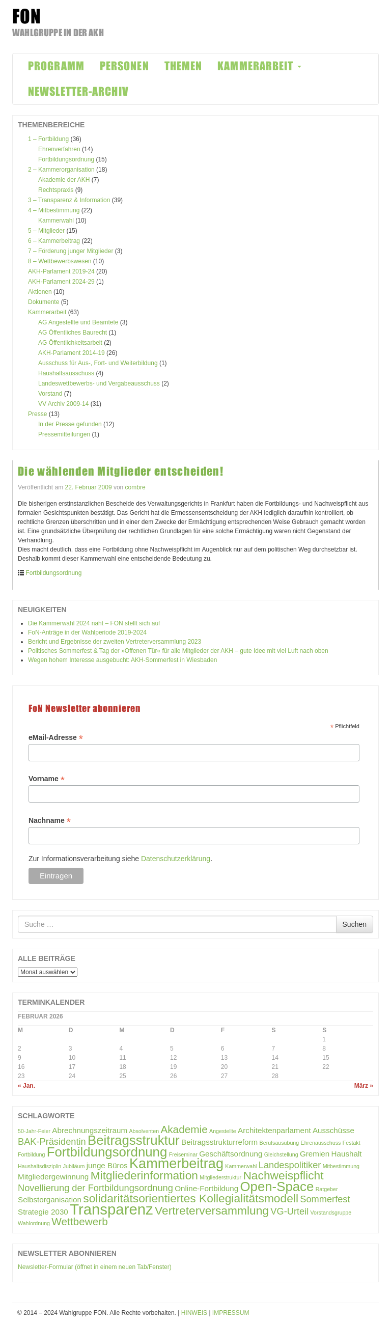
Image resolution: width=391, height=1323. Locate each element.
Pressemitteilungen (64, 434)
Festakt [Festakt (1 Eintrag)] (351, 1143)
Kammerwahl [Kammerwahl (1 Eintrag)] (241, 1166)
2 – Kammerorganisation (61, 169)
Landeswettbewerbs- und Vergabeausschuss (99, 383)
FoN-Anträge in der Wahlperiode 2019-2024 (87, 632)
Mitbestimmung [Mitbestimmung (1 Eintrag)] (341, 1166)
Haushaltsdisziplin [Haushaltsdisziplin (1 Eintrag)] (39, 1166)
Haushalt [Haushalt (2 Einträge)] (346, 1153)
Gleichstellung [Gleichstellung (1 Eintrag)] (281, 1154)
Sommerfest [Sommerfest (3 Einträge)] (325, 1199)
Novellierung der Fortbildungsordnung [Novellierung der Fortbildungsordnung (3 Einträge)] (95, 1187)
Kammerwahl (56, 220)
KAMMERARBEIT (259, 66)
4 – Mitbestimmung (53, 210)
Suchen (355, 924)
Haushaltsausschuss (66, 373)
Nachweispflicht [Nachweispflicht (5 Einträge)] (283, 1175)
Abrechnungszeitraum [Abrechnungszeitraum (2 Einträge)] (89, 1130)
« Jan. (26, 1085)
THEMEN (183, 66)
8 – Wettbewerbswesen (60, 261)
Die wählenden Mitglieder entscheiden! (121, 471)
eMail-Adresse (56, 737)
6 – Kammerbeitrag (54, 240)
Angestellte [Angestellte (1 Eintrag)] (222, 1131)
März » (363, 1085)
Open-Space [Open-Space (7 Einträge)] (277, 1186)
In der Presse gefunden (70, 424)
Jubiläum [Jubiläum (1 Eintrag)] (74, 1166)
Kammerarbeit (47, 312)
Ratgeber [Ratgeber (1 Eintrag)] (327, 1189)
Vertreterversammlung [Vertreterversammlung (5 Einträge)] (212, 1210)
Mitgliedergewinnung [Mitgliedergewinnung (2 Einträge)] (53, 1176)
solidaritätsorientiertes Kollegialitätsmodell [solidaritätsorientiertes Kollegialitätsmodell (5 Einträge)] (190, 1198)
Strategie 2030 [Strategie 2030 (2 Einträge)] (43, 1211)
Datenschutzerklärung (175, 859)
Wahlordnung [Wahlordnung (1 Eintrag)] (34, 1223)
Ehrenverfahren (59, 149)
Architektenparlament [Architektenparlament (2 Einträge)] (274, 1130)
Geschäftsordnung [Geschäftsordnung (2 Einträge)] (230, 1153)
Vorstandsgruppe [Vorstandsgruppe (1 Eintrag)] (331, 1212)
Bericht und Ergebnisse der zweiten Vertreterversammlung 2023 (114, 641)
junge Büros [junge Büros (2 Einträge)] (107, 1165)
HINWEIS (194, 1312)
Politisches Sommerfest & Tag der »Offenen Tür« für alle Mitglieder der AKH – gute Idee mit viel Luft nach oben (178, 650)
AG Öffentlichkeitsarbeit (70, 342)
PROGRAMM (56, 66)
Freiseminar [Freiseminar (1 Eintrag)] (183, 1154)
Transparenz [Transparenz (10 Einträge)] (111, 1209)
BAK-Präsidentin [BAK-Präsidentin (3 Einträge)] (52, 1141)
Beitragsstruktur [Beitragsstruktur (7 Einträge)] (134, 1140)
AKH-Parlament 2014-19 (71, 352)
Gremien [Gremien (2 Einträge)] (314, 1153)
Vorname (47, 779)
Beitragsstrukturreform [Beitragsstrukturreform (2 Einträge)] (219, 1142)
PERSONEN (124, 66)
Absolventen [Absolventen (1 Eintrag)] (144, 1131)
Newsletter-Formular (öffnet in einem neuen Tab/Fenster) (95, 1267)
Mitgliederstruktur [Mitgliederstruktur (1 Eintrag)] (220, 1177)
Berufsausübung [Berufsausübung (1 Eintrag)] (279, 1143)
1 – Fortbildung (48, 139)
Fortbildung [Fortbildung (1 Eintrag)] (31, 1154)
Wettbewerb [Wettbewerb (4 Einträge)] (79, 1221)
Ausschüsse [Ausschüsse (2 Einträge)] (333, 1130)
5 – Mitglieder (46, 230)
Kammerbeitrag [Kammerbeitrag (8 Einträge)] (176, 1163)
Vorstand (50, 393)
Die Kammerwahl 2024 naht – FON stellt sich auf (94, 623)
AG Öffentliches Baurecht (72, 332)
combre (135, 487)
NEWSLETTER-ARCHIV (78, 91)
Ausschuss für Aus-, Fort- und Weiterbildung (98, 363)
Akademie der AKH (64, 179)
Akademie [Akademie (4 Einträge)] (183, 1129)
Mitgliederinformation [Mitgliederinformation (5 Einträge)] (144, 1175)
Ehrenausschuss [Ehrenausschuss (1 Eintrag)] (321, 1143)
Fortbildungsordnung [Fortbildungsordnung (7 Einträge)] (107, 1152)
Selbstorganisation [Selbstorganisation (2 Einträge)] (49, 1199)
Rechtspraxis (55, 190)
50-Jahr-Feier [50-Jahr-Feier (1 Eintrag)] (34, 1131)
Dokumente (43, 302)
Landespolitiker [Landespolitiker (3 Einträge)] (290, 1165)
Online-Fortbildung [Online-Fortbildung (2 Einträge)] (206, 1188)
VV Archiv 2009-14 (63, 403)
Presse (37, 414)
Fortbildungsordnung (66, 159)
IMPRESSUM (230, 1312)
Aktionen (40, 291)
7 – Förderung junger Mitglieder (70, 251)
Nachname (50, 820)
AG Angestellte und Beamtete (78, 322)
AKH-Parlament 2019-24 (61, 271)
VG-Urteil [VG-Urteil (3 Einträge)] (289, 1211)
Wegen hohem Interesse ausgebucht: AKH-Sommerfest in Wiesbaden (122, 660)
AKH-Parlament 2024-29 (61, 281)
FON (26, 16)
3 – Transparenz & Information (69, 200)
